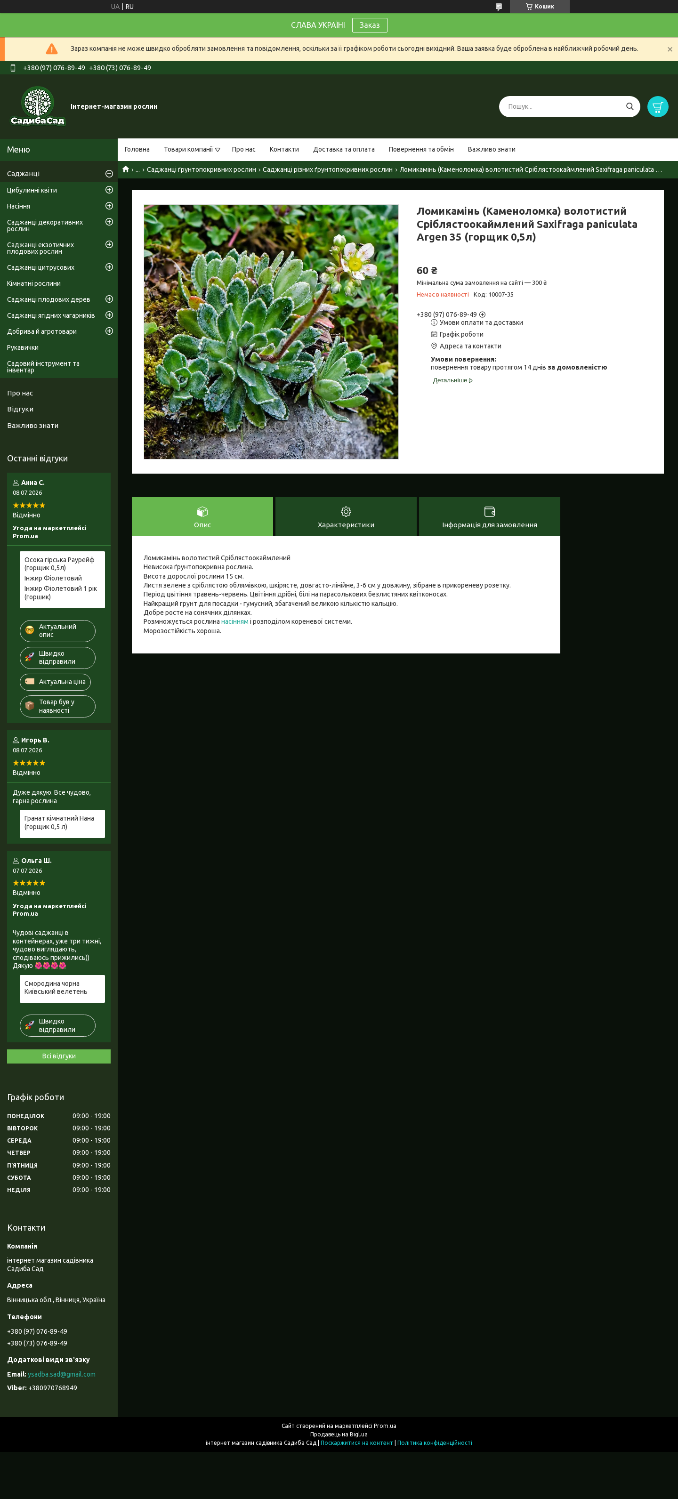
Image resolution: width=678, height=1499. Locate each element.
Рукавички (23, 347)
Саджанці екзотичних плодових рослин (40, 248)
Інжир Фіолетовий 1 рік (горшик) (60, 593)
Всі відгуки (59, 1056)
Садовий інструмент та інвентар (43, 367)
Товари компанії (188, 149)
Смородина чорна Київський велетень (56, 988)
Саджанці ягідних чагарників (51, 315)
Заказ (370, 25)
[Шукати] (629, 106)
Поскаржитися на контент (357, 1443)
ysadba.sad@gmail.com (62, 1374)
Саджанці (23, 173)
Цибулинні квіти (32, 190)
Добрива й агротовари (42, 331)
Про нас (244, 149)
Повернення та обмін (421, 149)
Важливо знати (492, 149)
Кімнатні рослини (34, 283)
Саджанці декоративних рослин (45, 225)
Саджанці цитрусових (40, 267)
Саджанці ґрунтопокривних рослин (201, 169)
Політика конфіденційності (434, 1443)
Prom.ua (385, 1426)
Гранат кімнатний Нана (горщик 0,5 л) (59, 822)
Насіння (18, 206)
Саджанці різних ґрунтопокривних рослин (328, 169)
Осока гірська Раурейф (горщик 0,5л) (59, 564)
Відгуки (20, 409)
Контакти (284, 149)
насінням (235, 621)
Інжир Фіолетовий (53, 578)
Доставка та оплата (344, 149)
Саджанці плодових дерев (48, 299)
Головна (137, 149)
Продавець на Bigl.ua (339, 1434)
